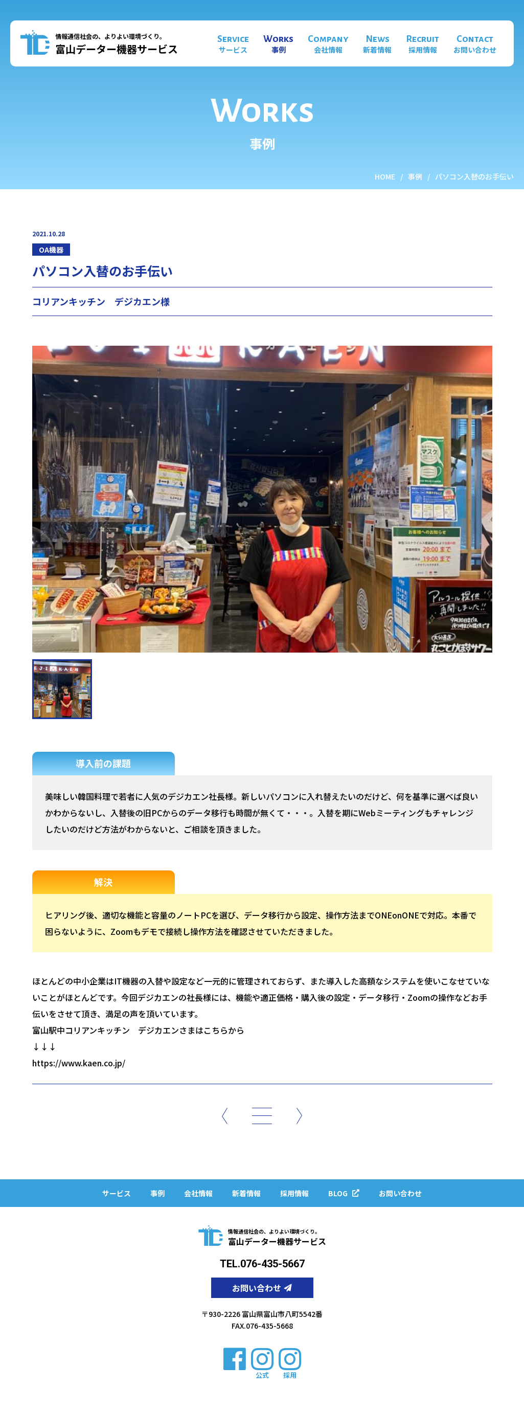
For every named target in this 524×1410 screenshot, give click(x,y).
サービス (116, 1193)
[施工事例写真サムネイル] (62, 689)
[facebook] (234, 1358)
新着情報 (246, 1193)
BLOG (343, 1193)
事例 (415, 176)
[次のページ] (299, 1115)
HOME (385, 176)
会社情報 (198, 1193)
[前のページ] (224, 1115)
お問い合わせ (400, 1193)
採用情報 (294, 1193)
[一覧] (262, 1115)
